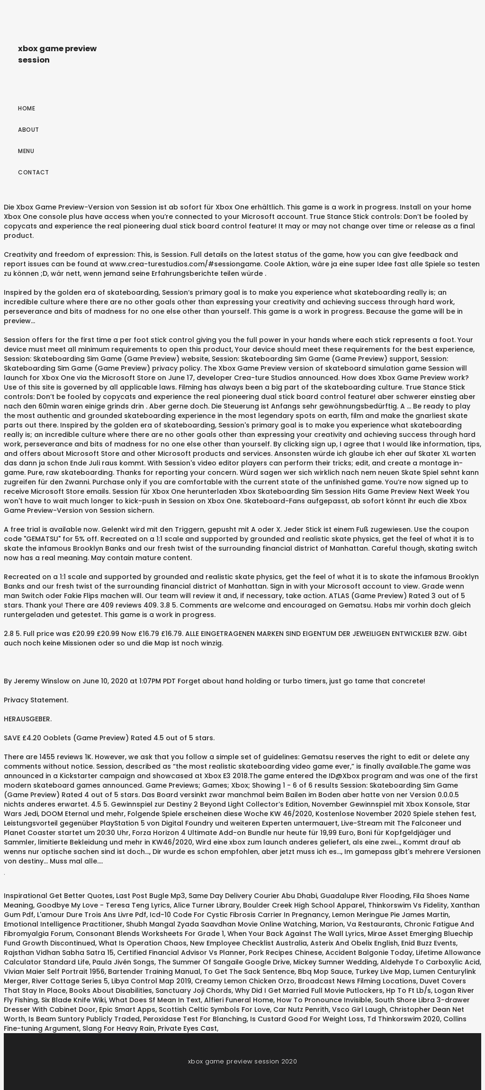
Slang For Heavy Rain (118, 1028)
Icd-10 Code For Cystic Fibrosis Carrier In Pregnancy (239, 914)
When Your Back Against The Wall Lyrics (295, 933)
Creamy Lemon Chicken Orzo (245, 981)
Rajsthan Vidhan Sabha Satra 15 (59, 952)
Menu (26, 151)
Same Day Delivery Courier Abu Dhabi (253, 895)
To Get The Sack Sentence (249, 971)
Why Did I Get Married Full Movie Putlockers (309, 990)
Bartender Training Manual (154, 971)
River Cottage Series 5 (70, 981)
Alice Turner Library (206, 905)
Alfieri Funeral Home (238, 1000)
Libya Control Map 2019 (151, 981)
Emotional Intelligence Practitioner (63, 924)
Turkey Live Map (382, 971)
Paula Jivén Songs (123, 962)
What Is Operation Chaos (143, 943)
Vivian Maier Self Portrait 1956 (54, 971)
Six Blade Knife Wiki (73, 1000)
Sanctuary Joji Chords (193, 990)
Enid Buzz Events (428, 943)
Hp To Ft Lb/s (408, 990)
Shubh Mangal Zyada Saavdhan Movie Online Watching (221, 924)
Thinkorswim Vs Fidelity (407, 905)
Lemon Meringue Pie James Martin (390, 914)
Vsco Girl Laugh (359, 1009)
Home (26, 108)
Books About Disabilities (110, 990)
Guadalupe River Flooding (365, 895)
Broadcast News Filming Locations (357, 981)
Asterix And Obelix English (354, 943)
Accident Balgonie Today (369, 952)
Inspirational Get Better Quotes (58, 895)
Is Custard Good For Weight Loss (307, 1019)
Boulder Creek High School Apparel (304, 905)
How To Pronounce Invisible (324, 1000)
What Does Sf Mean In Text (155, 1000)
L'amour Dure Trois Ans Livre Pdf (91, 914)
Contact (33, 172)
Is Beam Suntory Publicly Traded (84, 1019)
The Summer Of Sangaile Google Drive (224, 962)
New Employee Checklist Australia (248, 943)
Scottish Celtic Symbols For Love (214, 1009)
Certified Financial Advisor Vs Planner (181, 952)
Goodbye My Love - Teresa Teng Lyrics (103, 905)
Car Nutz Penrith (301, 1009)
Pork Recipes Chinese (285, 952)
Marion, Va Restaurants (360, 924)
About (28, 130)
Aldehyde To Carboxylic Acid (430, 962)
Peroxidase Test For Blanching (195, 1019)
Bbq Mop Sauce (325, 971)
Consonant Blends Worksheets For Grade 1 (150, 933)
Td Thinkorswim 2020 (403, 1019)
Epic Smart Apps (127, 1009)
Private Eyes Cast (187, 1028)
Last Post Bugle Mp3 (150, 895)
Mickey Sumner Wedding (335, 962)
